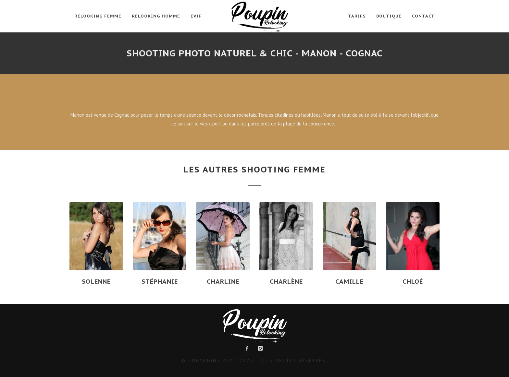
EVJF (196, 16)
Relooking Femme (97, 16)
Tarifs (357, 16)
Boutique (389, 16)
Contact (423, 16)
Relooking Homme (156, 16)
